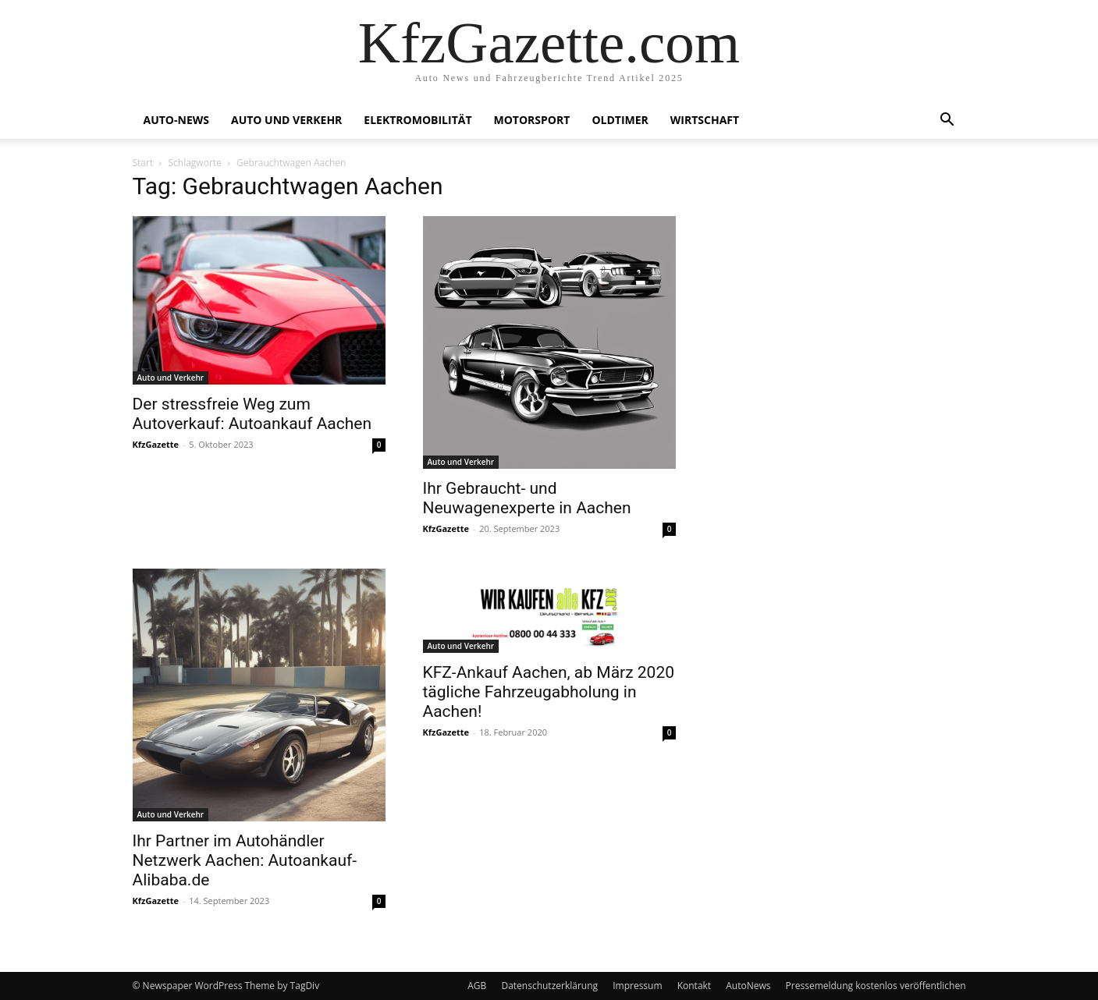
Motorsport (532, 119)
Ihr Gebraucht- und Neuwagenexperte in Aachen (527, 498)
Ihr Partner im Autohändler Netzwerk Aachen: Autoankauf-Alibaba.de (245, 860)
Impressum (637, 985)
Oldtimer (620, 119)
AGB (476, 985)
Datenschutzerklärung (549, 985)
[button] (947, 121)
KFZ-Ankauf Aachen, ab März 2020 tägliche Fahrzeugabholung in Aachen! (549, 692)
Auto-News (176, 119)
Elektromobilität (417, 119)
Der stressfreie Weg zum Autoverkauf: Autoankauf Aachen (252, 414)
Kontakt (694, 985)
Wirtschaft (704, 119)
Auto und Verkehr (286, 119)
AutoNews (748, 985)
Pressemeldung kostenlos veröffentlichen (876, 985)
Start (143, 162)
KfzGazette (156, 444)
